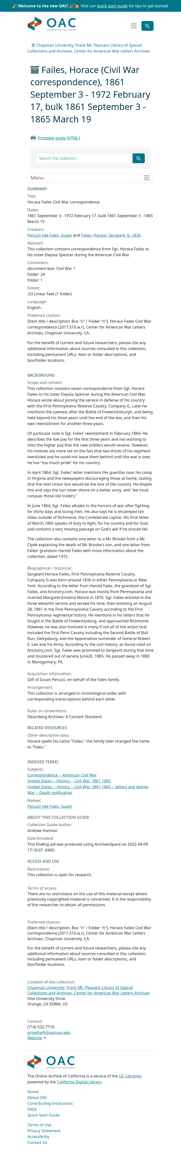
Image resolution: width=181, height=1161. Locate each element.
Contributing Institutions (50, 1103)
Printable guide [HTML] (59, 138)
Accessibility (38, 1136)
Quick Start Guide (43, 1115)
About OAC (37, 1097)
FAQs (32, 1109)
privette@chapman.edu (48, 1032)
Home (33, 1091)
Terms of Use (39, 1125)
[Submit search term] (139, 158)
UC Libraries (130, 1076)
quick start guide (112, 6)
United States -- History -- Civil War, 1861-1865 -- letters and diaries (87, 786)
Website (34, 1038)
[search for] (84, 158)
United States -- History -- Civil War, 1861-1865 (69, 781)
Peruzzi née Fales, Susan (49, 235)
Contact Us (37, 1142)
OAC (51, 24)
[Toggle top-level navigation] (133, 26)
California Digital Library (79, 1082)
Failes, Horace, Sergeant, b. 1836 (111, 235)
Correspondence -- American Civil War (62, 775)
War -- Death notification (49, 792)
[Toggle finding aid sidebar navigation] (90, 178)
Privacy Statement (44, 1130)
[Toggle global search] (147, 26)
